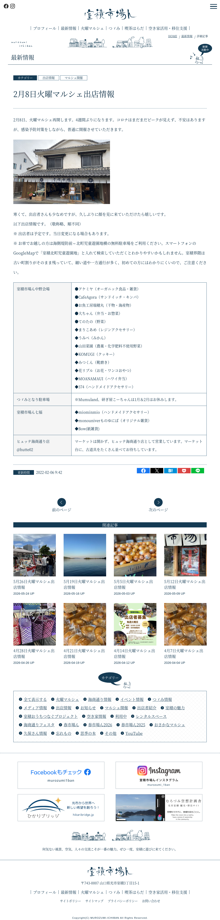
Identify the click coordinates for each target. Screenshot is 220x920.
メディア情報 (35, 707)
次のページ (158, 509)
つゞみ (114, 28)
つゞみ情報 (162, 699)
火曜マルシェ (92, 28)
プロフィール (44, 28)
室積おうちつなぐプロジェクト (51, 716)
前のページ (61, 509)
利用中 (121, 716)
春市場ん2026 (100, 724)
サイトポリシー (70, 901)
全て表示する (35, 699)
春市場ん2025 (133, 724)
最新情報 (68, 28)
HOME (172, 36)
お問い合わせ (151, 901)
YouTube (134, 733)
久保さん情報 (35, 733)
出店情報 (49, 77)
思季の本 (88, 733)
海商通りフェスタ (39, 724)
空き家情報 (96, 716)
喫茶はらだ (134, 28)
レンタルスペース (151, 716)
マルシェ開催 (74, 77)
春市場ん (71, 724)
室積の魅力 (175, 707)
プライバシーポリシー (123, 901)
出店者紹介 (146, 707)
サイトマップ (94, 901)
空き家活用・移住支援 (167, 28)
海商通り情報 (99, 699)
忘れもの (63, 733)
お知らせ (88, 707)
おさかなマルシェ (169, 724)
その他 (110, 733)
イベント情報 (132, 699)
